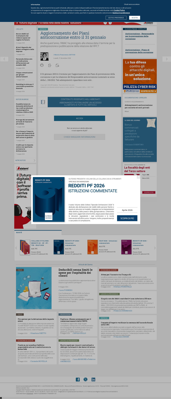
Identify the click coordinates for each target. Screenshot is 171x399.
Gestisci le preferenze (121, 13)
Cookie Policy (119, 10)
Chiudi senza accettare (132, 4)
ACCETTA (135, 17)
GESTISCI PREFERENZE (116, 17)
